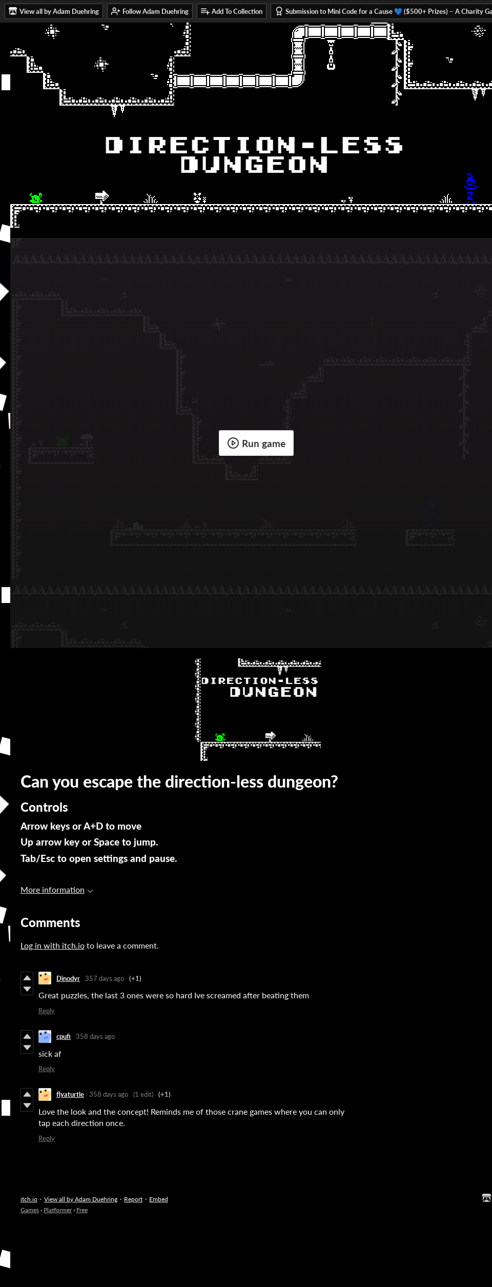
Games (29, 1210)
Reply (46, 1011)
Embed (158, 1199)
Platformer (58, 1210)
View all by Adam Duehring (80, 1199)
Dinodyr (68, 978)
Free (82, 1210)
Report (133, 1199)
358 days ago (95, 1036)
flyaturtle (70, 1094)
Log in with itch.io (52, 945)
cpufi (63, 1036)
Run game (256, 443)
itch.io (28, 1199)
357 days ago (104, 978)
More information (56, 889)
